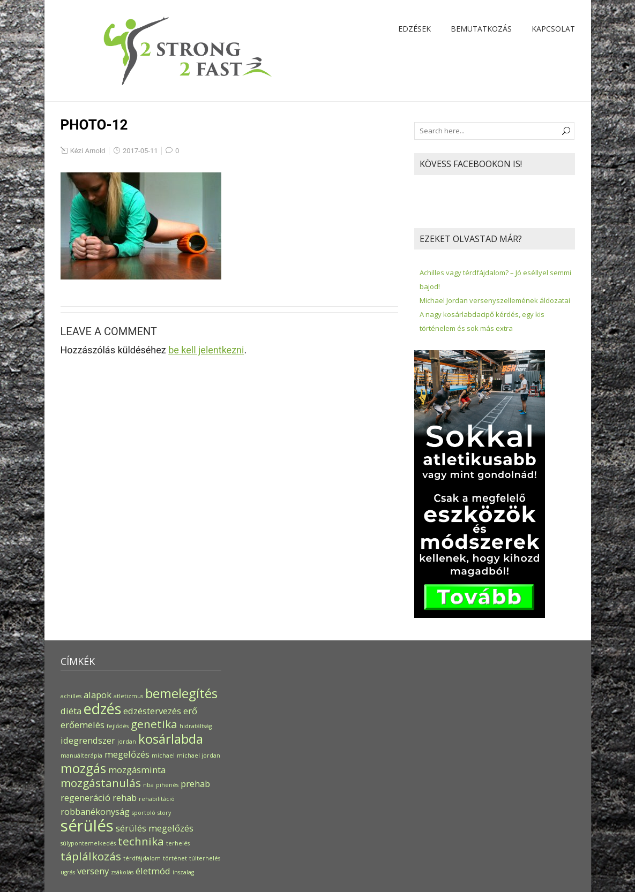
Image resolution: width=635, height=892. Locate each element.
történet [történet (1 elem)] (175, 858)
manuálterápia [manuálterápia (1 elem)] (81, 755)
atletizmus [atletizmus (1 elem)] (128, 696)
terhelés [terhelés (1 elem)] (178, 843)
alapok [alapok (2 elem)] (97, 695)
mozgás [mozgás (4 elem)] (83, 768)
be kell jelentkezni (206, 350)
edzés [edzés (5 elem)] (102, 709)
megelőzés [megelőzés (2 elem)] (127, 754)
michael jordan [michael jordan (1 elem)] (198, 755)
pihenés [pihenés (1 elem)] (167, 785)
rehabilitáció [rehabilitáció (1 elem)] (157, 799)
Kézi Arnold (88, 151)
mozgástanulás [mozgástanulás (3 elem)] (101, 782)
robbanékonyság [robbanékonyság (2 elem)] (95, 811)
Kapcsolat (553, 29)
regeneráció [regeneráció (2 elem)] (85, 797)
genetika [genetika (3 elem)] (154, 723)
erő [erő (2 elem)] (190, 711)
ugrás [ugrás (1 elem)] (68, 872)
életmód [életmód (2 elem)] (153, 871)
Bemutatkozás (481, 29)
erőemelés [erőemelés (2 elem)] (82, 725)
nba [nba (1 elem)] (148, 785)
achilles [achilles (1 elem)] (71, 696)
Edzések (414, 29)
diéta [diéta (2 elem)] (71, 711)
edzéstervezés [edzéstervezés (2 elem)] (152, 711)
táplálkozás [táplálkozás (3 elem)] (91, 856)
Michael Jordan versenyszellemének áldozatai (495, 300)
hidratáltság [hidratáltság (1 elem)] (196, 726)
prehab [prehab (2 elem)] (195, 783)
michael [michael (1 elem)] (163, 755)
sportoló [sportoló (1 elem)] (143, 813)
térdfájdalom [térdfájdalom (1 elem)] (142, 858)
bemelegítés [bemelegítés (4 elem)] (181, 693)
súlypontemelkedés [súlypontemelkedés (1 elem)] (88, 843)
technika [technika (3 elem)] (141, 841)
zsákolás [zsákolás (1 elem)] (122, 872)
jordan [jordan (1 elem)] (126, 741)
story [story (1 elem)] (164, 813)
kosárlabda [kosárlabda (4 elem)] (170, 738)
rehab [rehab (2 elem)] (125, 797)
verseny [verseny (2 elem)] (93, 871)
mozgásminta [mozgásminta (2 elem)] (137, 770)
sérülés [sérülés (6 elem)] (87, 825)
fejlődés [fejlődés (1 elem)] (118, 726)
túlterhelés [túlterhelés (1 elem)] (204, 858)
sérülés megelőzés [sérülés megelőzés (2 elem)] (154, 828)
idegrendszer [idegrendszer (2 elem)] (88, 740)
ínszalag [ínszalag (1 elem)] (183, 872)
